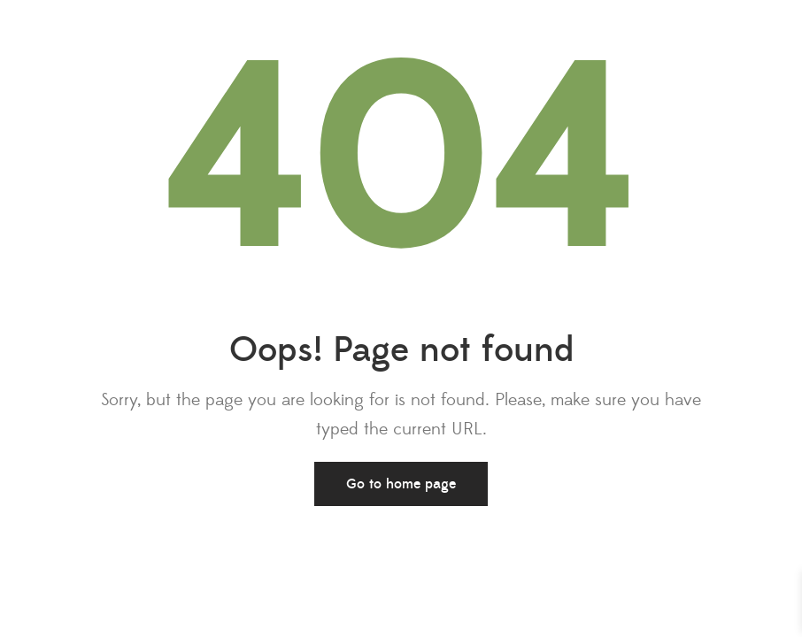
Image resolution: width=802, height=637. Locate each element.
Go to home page (401, 484)
